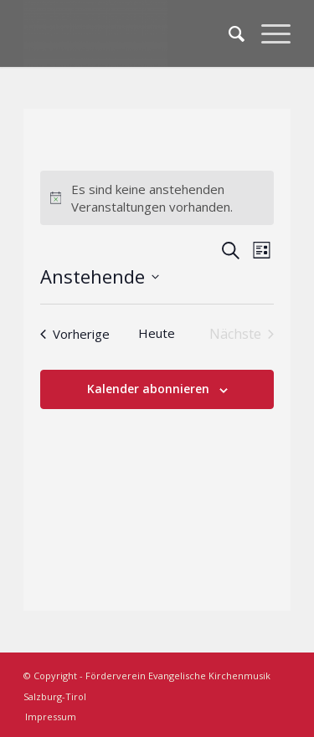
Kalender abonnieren (148, 389)
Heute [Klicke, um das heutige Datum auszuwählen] (156, 333)
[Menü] (268, 33)
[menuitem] (228, 33)
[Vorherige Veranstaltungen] (75, 334)
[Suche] (228, 33)
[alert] (157, 198)
